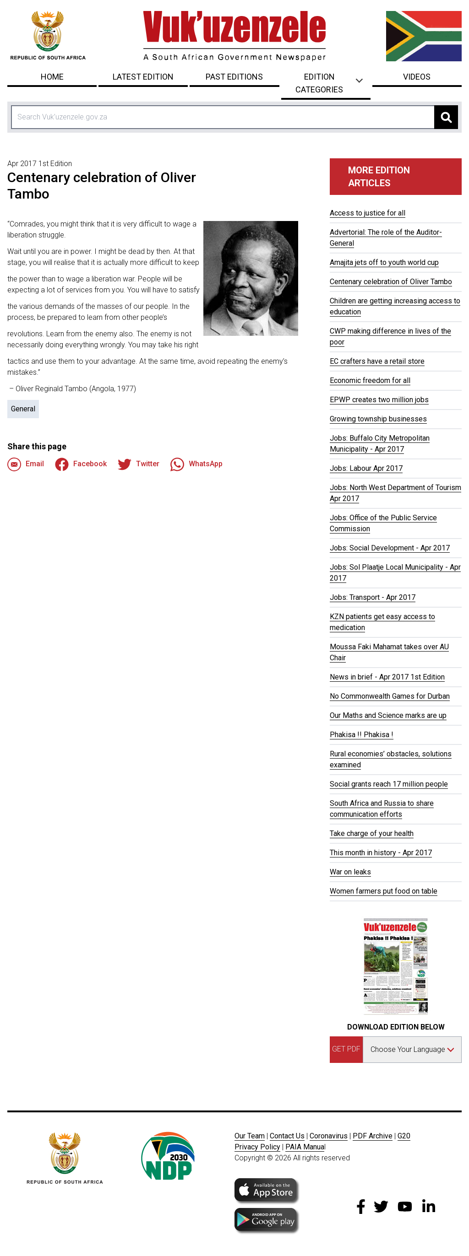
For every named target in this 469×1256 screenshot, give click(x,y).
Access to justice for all (367, 213)
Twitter (138, 464)
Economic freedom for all (370, 380)
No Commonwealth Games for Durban (390, 696)
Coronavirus (329, 1136)
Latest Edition (143, 76)
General (23, 408)
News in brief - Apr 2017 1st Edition (387, 677)
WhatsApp (196, 464)
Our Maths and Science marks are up (388, 715)
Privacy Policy (257, 1147)
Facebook (81, 464)
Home (52, 76)
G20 (404, 1136)
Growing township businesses (378, 419)
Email (25, 464)
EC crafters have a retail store (377, 361)
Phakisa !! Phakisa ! (361, 734)
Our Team (249, 1136)
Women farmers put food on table (383, 891)
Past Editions (234, 76)
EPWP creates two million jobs (379, 399)
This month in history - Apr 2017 (381, 852)
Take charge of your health (372, 833)
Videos (417, 76)
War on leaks (350, 872)
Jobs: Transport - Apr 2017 (372, 597)
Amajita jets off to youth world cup (384, 262)
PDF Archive (373, 1136)
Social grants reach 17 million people (389, 784)
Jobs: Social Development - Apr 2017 (390, 548)
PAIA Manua (304, 1147)
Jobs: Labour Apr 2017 (366, 468)
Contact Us (287, 1136)
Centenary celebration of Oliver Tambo (391, 281)
